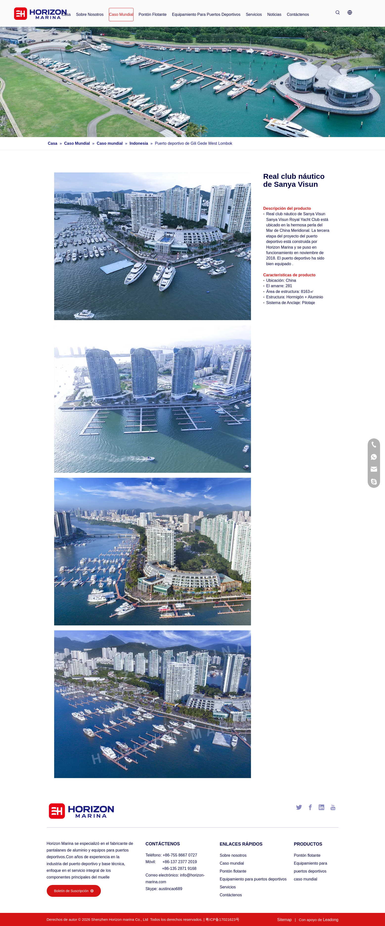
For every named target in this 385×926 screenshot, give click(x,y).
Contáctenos (231, 895)
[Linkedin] (321, 807)
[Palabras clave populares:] (337, 12)
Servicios (228, 887)
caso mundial (305, 879)
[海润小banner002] (192, 82)
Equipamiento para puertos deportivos (253, 879)
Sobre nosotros (233, 855)
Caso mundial (232, 863)
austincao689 (170, 889)
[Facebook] (310, 807)
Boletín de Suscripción (73, 891)
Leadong (330, 920)
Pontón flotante (233, 871)
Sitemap (284, 920)
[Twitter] (298, 807)
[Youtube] (332, 807)
